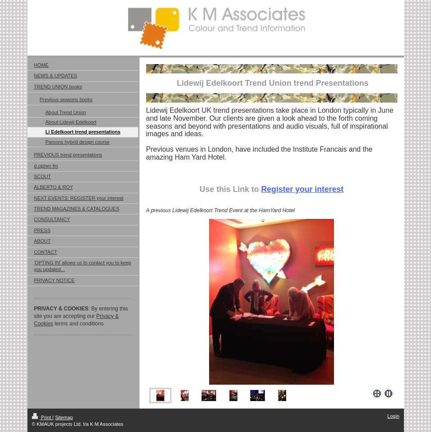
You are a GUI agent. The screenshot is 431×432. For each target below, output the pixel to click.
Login (394, 416)
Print (42, 417)
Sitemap (64, 417)
